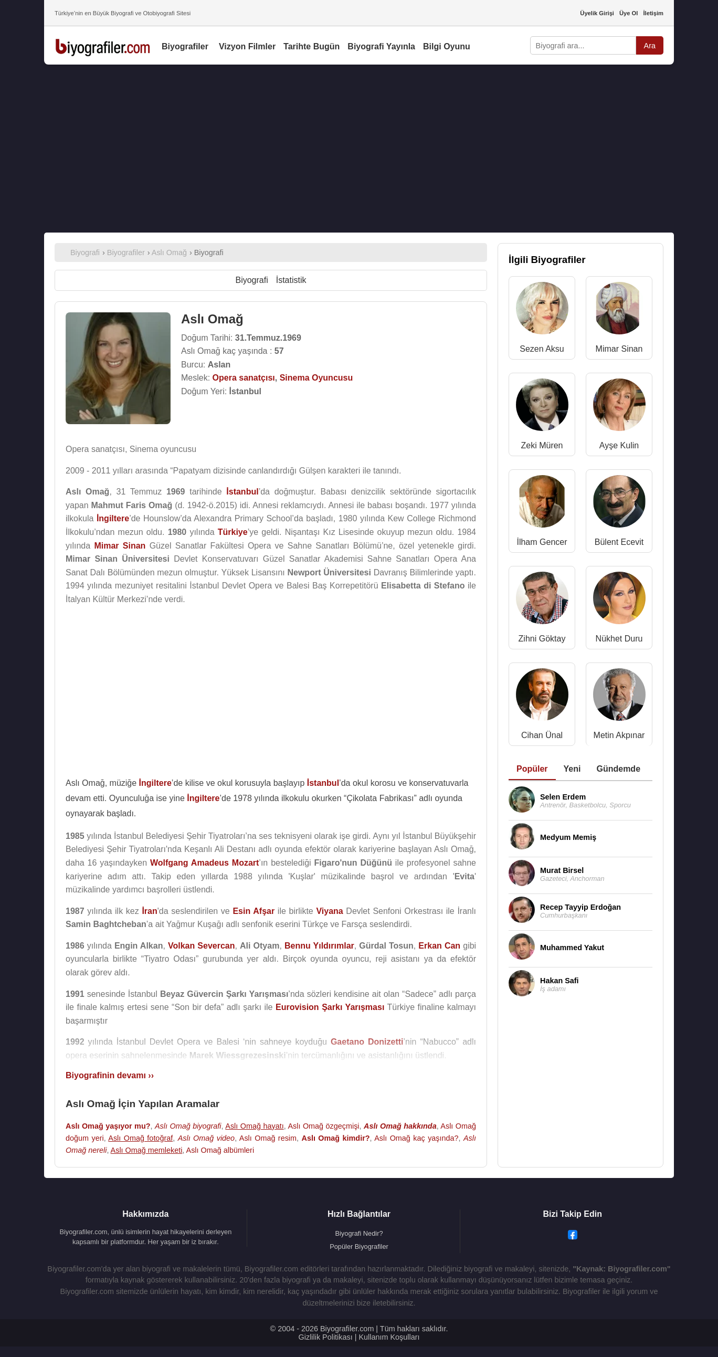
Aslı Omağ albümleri (220, 1150)
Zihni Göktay (542, 638)
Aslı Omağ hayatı (254, 1126)
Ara (650, 45)
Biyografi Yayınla (381, 46)
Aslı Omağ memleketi (147, 1150)
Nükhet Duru (619, 638)
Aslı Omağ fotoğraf (140, 1138)
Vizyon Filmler (247, 46)
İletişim (653, 13)
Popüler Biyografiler (359, 1246)
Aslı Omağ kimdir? (336, 1138)
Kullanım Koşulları (388, 1337)
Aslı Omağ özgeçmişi (323, 1126)
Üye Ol (628, 13)
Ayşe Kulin (619, 445)
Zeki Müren (542, 445)
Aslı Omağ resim (268, 1138)
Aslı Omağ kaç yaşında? (416, 1138)
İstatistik (291, 280)
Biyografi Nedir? (359, 1233)
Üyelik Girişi (597, 13)
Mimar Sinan (619, 348)
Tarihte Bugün (311, 46)
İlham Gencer (541, 542)
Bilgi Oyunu (446, 46)
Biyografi (251, 280)
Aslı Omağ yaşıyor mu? (108, 1126)
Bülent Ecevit (619, 542)
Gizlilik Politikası (326, 1337)
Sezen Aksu (542, 348)
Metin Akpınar (619, 735)
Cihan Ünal (542, 735)
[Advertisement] (359, 148)
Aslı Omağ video (206, 1138)
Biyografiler (185, 46)
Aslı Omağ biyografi (188, 1126)
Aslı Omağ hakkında (400, 1126)
